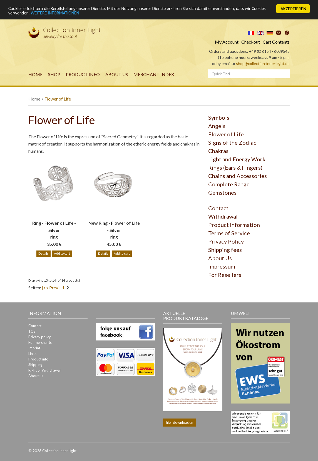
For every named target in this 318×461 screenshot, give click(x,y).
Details (43, 253)
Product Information (234, 224)
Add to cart (62, 253)
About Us (220, 258)
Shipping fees (225, 249)
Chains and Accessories (237, 175)
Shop (54, 74)
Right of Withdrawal (44, 370)
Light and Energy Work (236, 159)
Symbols (218, 117)
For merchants (40, 342)
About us (116, 74)
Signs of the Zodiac (232, 142)
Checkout (250, 41)
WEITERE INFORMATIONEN (74, 13)
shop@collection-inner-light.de (263, 63)
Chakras (218, 150)
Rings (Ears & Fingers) (235, 167)
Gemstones (222, 192)
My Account (226, 41)
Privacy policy (39, 337)
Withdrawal (223, 216)
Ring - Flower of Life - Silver (54, 226)
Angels (216, 125)
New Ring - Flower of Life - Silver (114, 226)
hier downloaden (179, 422)
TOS (32, 331)
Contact (218, 208)
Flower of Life (57, 98)
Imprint (34, 348)
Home (35, 74)
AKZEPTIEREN (293, 9)
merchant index (153, 74)
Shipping (35, 364)
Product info (83, 74)
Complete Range (229, 184)
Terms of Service (229, 233)
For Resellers (224, 274)
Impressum (221, 266)
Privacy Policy (226, 241)
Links (32, 353)
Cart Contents (276, 41)
